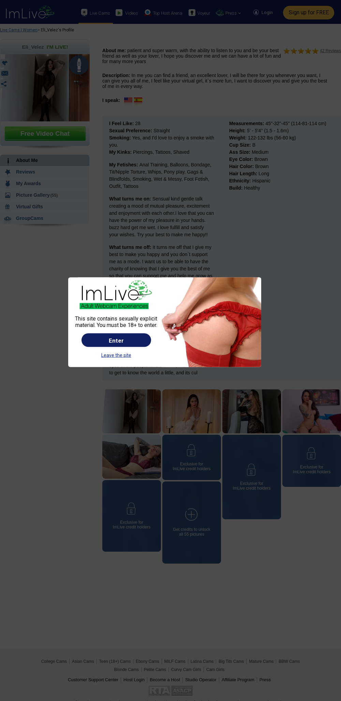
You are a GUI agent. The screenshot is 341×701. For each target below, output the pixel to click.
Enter (116, 340)
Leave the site (116, 355)
